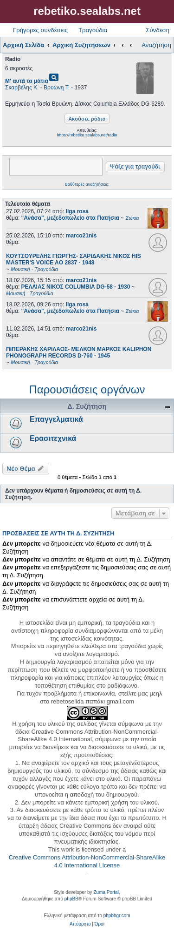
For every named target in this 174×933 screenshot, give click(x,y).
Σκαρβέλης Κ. (22, 87)
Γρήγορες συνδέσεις (40, 30)
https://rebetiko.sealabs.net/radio (87, 135)
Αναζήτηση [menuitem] (156, 44)
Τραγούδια (92, 30)
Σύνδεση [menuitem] (157, 30)
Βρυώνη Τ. (57, 87)
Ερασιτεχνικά (53, 438)
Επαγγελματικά (56, 419)
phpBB (71, 898)
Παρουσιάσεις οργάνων (87, 389)
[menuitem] (80, 924)
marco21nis (81, 235)
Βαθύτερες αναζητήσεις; (87, 184)
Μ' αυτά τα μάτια (26, 81)
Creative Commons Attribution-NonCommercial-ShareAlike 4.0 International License (87, 861)
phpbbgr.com (116, 915)
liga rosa (77, 211)
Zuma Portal (105, 892)
